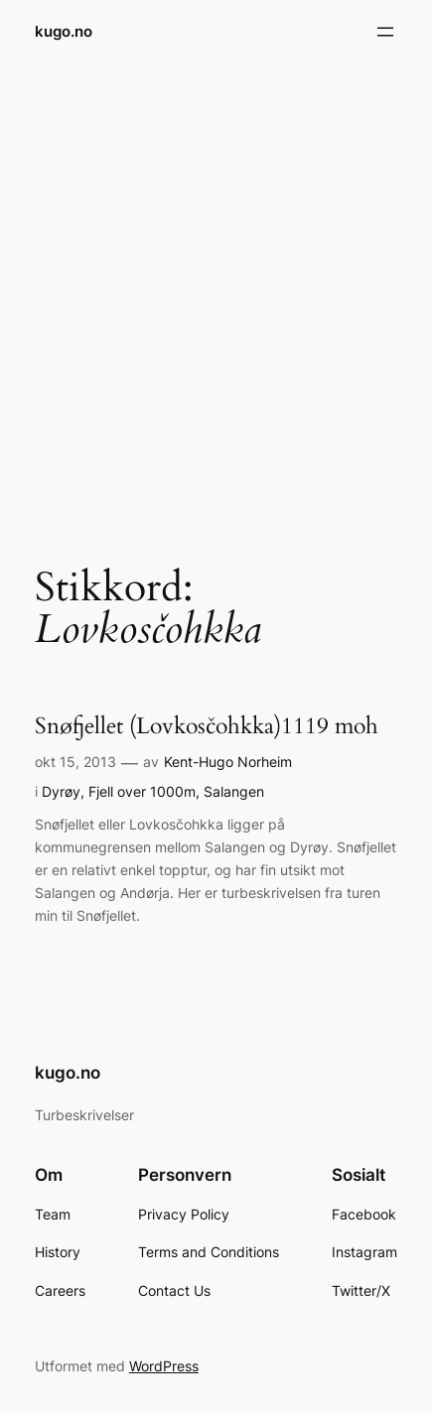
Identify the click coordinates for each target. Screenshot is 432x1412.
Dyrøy (61, 791)
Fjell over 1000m (142, 791)
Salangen (234, 791)
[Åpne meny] (385, 32)
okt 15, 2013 (75, 761)
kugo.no (63, 32)
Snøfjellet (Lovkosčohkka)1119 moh (206, 726)
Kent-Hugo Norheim (228, 761)
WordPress (164, 1365)
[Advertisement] (216, 298)
